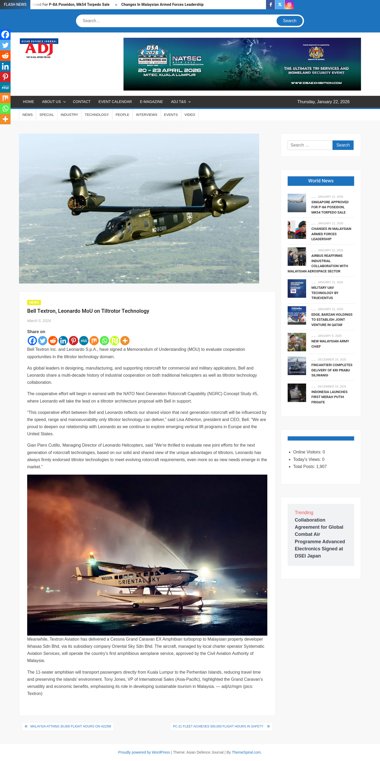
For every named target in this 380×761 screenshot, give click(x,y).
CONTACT (82, 102)
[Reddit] (53, 340)
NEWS (27, 115)
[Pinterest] (73, 340)
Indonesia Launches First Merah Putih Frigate (329, 397)
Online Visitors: (308, 452)
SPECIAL (46, 115)
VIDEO (189, 115)
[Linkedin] (63, 340)
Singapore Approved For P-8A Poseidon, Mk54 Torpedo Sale (58, 4)
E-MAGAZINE (151, 102)
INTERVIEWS (146, 115)
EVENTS (171, 115)
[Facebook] (32, 340)
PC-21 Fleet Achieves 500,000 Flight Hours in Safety (218, 726)
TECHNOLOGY (97, 115)
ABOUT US (51, 102)
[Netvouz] (114, 340)
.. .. (313, 196)
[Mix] (94, 340)
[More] (125, 340)
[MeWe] (83, 340)
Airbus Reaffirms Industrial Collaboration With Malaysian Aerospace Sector (318, 263)
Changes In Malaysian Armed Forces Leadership (162, 4)
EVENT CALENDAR (115, 102)
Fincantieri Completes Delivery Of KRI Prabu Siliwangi (331, 370)
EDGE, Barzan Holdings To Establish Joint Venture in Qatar (332, 319)
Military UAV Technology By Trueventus (324, 292)
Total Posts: (304, 466)
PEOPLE (122, 115)
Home (28, 102)
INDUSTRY (69, 115)
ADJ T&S (178, 102)
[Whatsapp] (104, 340)
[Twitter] (42, 340)
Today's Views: (307, 459)
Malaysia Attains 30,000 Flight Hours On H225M (70, 726)
